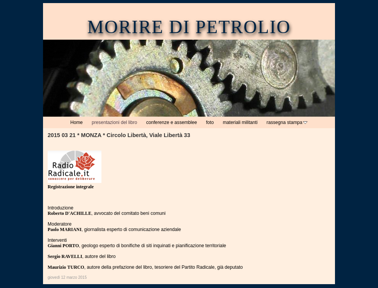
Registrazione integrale (71, 186)
